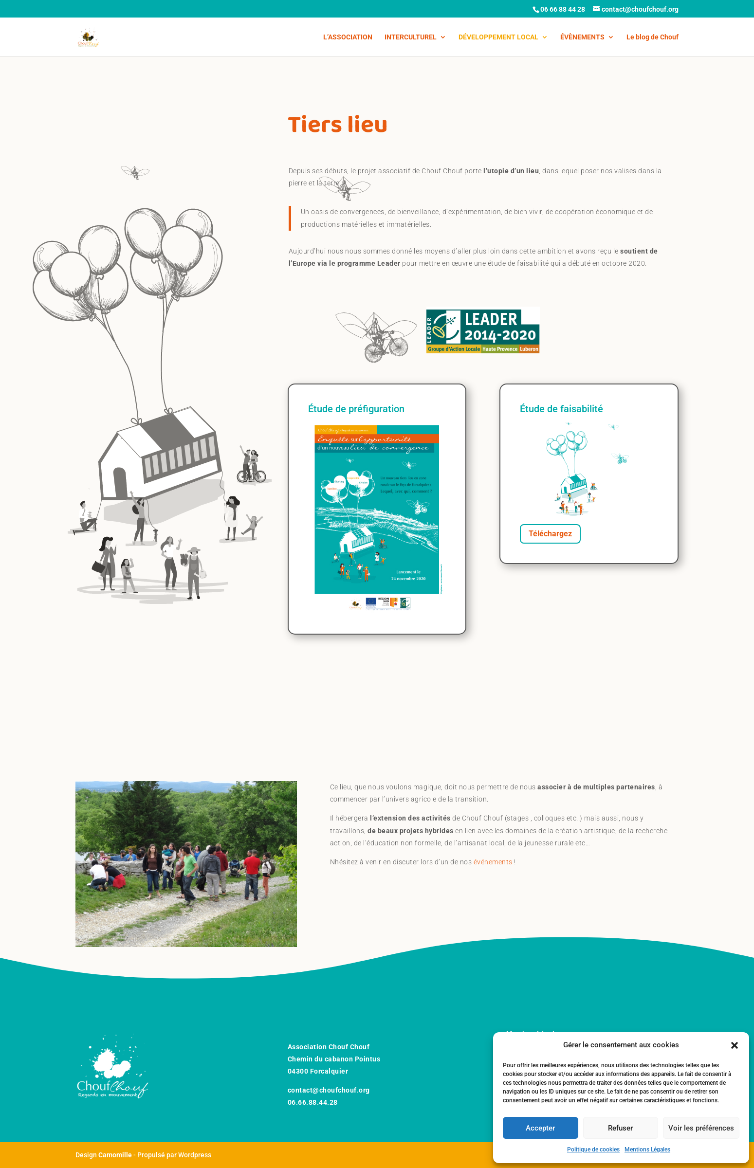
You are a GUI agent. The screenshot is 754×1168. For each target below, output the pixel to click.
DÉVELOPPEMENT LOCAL (498, 37)
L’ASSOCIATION (347, 37)
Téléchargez (550, 533)
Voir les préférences (701, 1128)
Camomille (115, 1155)
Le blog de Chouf (652, 37)
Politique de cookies (593, 1149)
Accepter (540, 1128)
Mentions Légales (647, 1149)
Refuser (620, 1128)
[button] (734, 1045)
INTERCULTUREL (411, 37)
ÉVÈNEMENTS (582, 37)
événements (493, 862)
